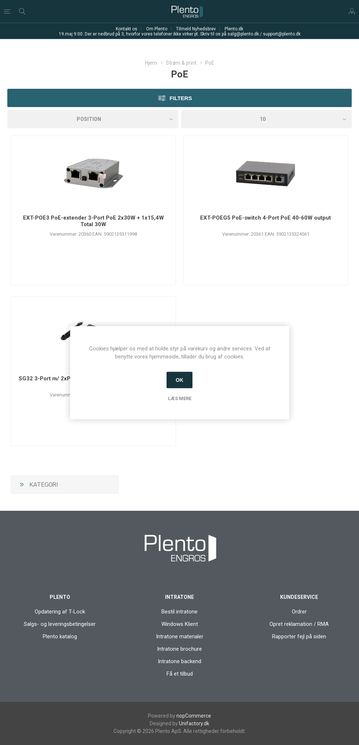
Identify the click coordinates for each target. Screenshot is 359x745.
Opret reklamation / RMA (299, 624)
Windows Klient (179, 624)
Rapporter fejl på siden (299, 636)
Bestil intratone (179, 611)
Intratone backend (179, 661)
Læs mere (179, 398)
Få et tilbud (180, 673)
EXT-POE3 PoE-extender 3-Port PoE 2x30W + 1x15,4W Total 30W (93, 221)
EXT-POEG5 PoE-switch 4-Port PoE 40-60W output (265, 217)
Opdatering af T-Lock (60, 611)
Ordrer (299, 611)
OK (179, 380)
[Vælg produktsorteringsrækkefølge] (92, 119)
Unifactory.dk (194, 723)
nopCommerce (193, 716)
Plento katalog (60, 636)
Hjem (151, 63)
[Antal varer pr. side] (266, 119)
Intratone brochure (179, 649)
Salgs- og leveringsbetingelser (60, 624)
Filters (180, 98)
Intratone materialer (179, 636)
